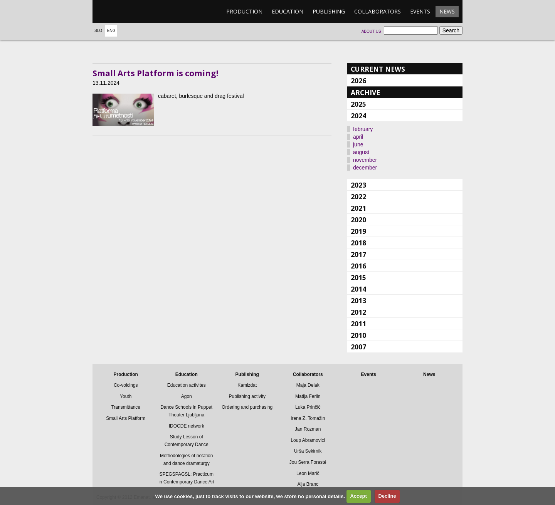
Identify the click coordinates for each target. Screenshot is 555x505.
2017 (358, 254)
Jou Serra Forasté (307, 462)
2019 (358, 231)
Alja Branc (307, 484)
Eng (111, 31)
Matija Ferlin (307, 396)
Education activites (186, 385)
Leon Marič (307, 473)
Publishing (329, 11)
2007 (358, 346)
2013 (358, 300)
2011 (358, 323)
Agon (186, 396)
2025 (358, 104)
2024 (358, 115)
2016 (358, 265)
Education (287, 11)
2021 (358, 208)
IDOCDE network (186, 426)
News (447, 11)
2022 (358, 196)
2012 (358, 312)
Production (244, 11)
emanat (129, 11)
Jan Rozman (308, 429)
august (361, 152)
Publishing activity (247, 396)
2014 (358, 289)
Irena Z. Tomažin (308, 418)
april (358, 137)
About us (371, 31)
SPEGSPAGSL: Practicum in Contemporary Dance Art (186, 478)
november (365, 160)
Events (420, 11)
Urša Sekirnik (307, 451)
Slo (98, 31)
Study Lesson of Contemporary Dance (187, 440)
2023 (358, 185)
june (358, 144)
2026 (358, 80)
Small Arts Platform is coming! (155, 73)
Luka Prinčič (307, 407)
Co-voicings (126, 385)
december (365, 167)
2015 (358, 277)
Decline (387, 496)
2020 (358, 219)
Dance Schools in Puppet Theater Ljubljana (186, 411)
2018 (358, 242)
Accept (358, 496)
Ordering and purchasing (247, 407)
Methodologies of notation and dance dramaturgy (186, 459)
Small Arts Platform (125, 418)
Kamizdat (247, 385)
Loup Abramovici (308, 440)
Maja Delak (308, 385)
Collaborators (377, 11)
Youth (125, 396)
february (363, 129)
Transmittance (125, 407)
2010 (358, 335)
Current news (378, 69)
